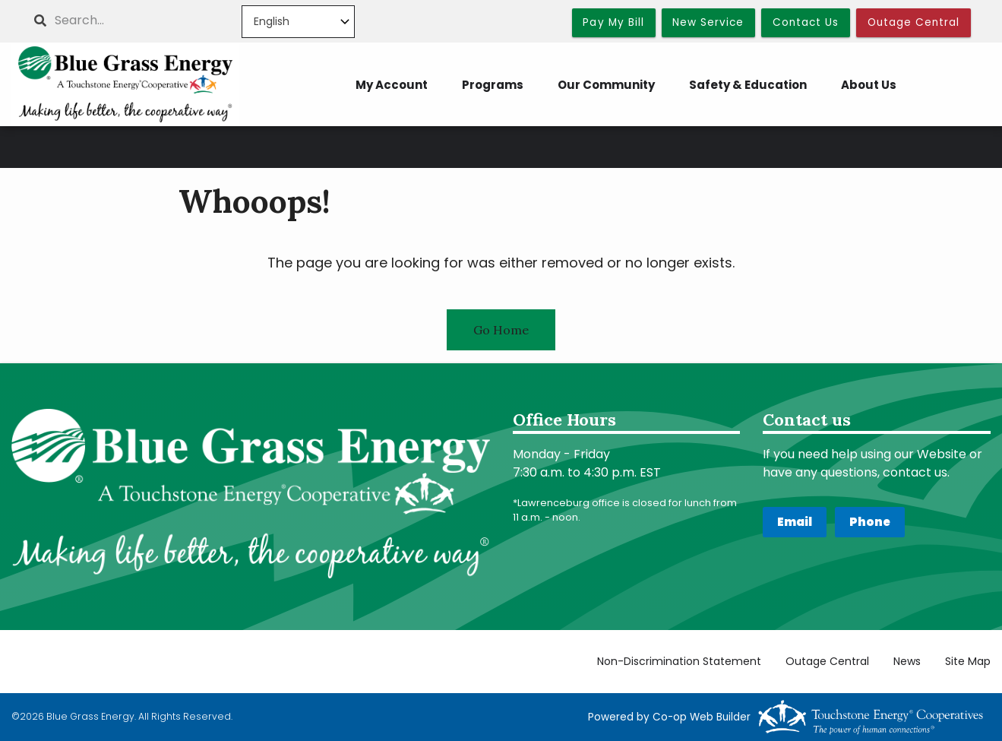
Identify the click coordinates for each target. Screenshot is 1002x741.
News (907, 661)
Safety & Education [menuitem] (748, 85)
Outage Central (827, 661)
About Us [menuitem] (868, 85)
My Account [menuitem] (392, 85)
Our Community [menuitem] (606, 85)
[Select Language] (298, 21)
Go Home (501, 329)
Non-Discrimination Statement (679, 661)
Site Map (968, 661)
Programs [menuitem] (492, 85)
